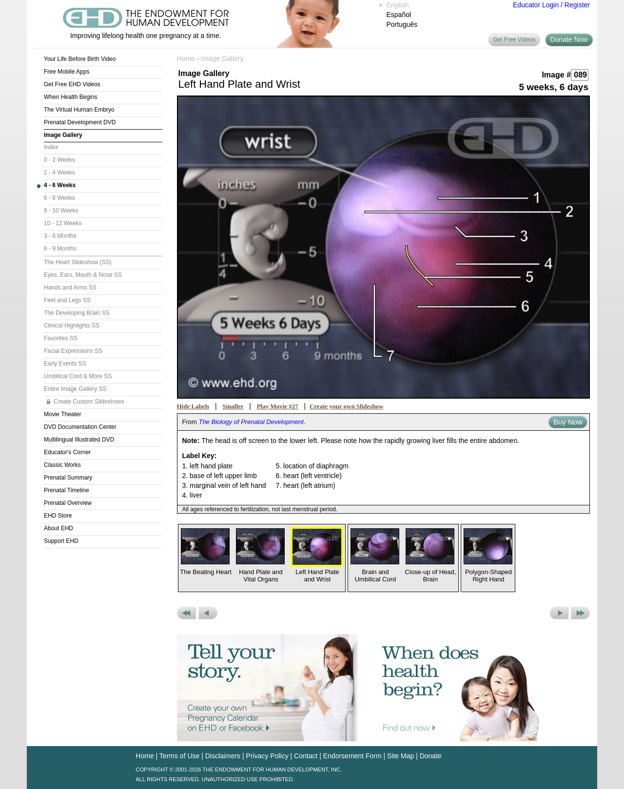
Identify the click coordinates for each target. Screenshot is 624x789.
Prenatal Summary (68, 477)
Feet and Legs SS (67, 300)
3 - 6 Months (60, 235)
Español (399, 15)
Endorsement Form (352, 756)
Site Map (400, 756)
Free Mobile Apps (66, 71)
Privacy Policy (267, 756)
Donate (431, 756)
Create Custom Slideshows (89, 401)
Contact (305, 756)
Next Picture (558, 613)
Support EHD (61, 541)
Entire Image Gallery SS (75, 388)
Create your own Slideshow (347, 406)
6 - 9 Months (60, 248)
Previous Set (186, 613)
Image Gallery (63, 135)
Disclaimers (222, 756)
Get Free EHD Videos (72, 84)
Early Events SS (65, 363)
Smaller (232, 406)
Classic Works (62, 465)
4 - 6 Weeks (60, 185)
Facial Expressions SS (73, 350)
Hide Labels (193, 406)
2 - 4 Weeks (59, 172)
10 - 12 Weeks (62, 223)
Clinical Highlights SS (71, 325)
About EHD (58, 528)
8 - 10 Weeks (61, 210)
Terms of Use (179, 756)
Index (51, 147)
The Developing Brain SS (77, 312)
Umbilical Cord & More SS (78, 376)
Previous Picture (207, 613)
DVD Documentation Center (80, 426)
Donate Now (568, 39)
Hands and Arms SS (70, 287)
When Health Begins (70, 97)
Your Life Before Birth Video (80, 59)
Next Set (580, 613)
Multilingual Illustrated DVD (79, 439)
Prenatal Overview (68, 503)
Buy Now (568, 422)
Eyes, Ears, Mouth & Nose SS (83, 274)
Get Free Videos (514, 39)
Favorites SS (61, 338)
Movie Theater (62, 414)
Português (402, 24)
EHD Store (58, 515)
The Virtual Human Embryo (79, 109)
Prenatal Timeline (66, 490)
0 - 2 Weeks (59, 159)
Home (186, 58)
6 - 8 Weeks (59, 197)
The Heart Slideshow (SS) (78, 262)
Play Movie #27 (277, 406)
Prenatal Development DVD (80, 122)
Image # (556, 75)
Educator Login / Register (551, 5)
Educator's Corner (67, 452)
